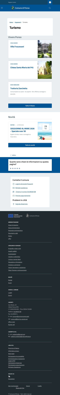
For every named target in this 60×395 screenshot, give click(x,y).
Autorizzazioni (12, 254)
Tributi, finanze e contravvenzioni (17, 270)
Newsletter (11, 379)
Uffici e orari (11, 322)
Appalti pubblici (12, 251)
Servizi (28, 386)
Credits (40, 386)
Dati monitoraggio (13, 386)
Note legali (11, 354)
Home (11, 22)
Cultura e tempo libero (14, 259)
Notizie (12, 125)
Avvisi (10, 283)
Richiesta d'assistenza (14, 367)
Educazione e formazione (15, 262)
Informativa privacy (13, 351)
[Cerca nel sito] (49, 8)
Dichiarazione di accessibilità (16, 356)
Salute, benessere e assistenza (16, 268)
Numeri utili (11, 325)
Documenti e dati (13, 233)
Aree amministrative (14, 228)
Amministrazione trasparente (16, 359)
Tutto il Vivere (30, 106)
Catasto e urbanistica (14, 257)
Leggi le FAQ (11, 361)
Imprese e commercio (14, 265)
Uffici (9, 239)
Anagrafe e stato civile (14, 248)
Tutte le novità (30, 145)
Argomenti (18, 22)
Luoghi (10, 293)
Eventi (10, 295)
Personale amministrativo (15, 230)
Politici (10, 236)
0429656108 (17, 312)
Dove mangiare (14, 85)
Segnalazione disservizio (15, 363)
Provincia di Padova (13, 348)
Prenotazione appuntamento (16, 365)
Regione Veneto (12, 2)
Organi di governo (13, 225)
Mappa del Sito (20, 388)
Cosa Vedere (14, 43)
